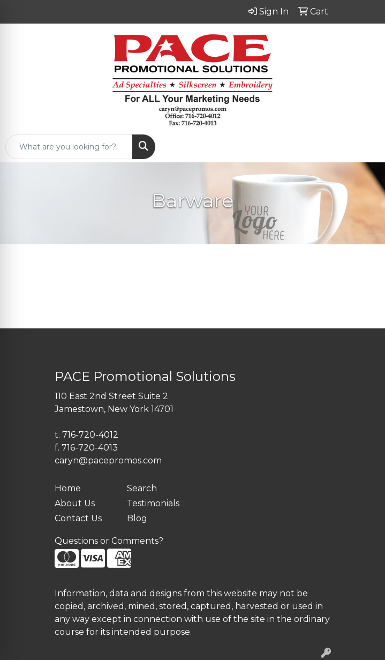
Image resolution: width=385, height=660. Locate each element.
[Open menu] (363, 147)
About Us (75, 503)
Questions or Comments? (109, 541)
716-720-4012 (90, 435)
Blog (137, 518)
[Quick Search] (69, 146)
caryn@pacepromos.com (108, 460)
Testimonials (153, 503)
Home (68, 488)
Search (142, 488)
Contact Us (78, 518)
